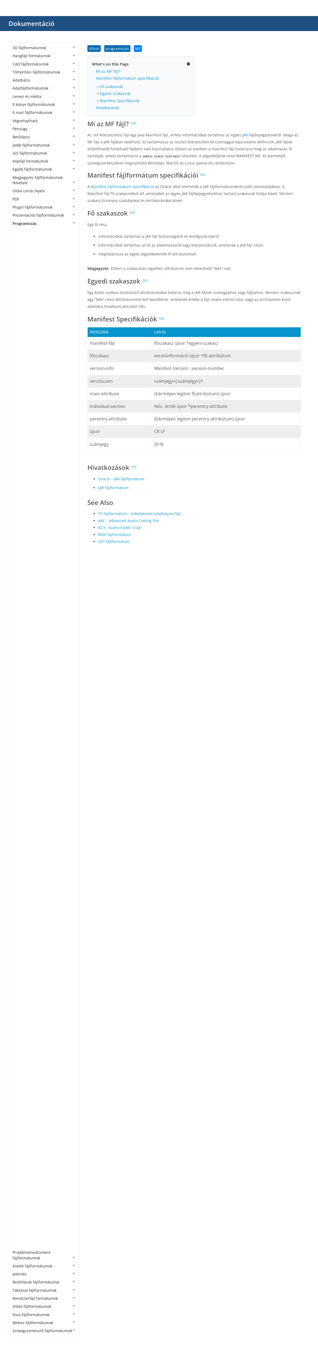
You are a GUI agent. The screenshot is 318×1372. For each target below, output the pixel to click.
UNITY (23, 1163)
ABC (21, 247)
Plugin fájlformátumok (44, 207)
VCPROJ (24, 1195)
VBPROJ (24, 1179)
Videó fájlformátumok (44, 1306)
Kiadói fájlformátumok (44, 1265)
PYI (20, 993)
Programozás (44, 223)
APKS (22, 336)
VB (20, 1171)
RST (21, 1074)
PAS (21, 928)
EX (20, 612)
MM (21, 879)
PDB (21, 944)
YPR (21, 1244)
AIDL (22, 296)
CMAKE (24, 523)
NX (20, 920)
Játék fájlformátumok (44, 145)
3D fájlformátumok (44, 47)
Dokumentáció (32, 23)
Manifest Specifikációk (119, 100)
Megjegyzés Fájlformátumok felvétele (44, 180)
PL (20, 968)
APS (21, 369)
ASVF (22, 433)
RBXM (23, 1049)
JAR (21, 766)
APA (21, 328)
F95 (21, 628)
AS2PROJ (25, 393)
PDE (21, 952)
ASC (21, 409)
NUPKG (24, 903)
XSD (21, 1219)
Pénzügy (44, 128)
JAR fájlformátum (113, 487)
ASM (22, 425)
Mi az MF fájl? (108, 71)
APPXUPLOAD (29, 361)
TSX (21, 1155)
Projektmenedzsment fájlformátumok (44, 1255)
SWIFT (23, 1122)
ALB (21, 304)
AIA (21, 288)
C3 (20, 466)
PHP (21, 960)
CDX (21, 498)
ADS (21, 271)
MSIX (22, 895)
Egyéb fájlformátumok (44, 169)
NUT (22, 912)
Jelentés (44, 1274)
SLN (21, 1114)
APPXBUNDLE (29, 352)
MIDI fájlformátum (114, 534)
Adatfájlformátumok (44, 88)
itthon (94, 48)
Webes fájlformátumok (44, 1322)
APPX (22, 344)
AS (20, 385)
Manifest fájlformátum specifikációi (127, 78)
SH (20, 1106)
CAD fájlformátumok (44, 64)
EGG (21, 596)
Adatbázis (44, 80)
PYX (21, 1017)
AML (22, 312)
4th (21, 239)
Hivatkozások (107, 107)
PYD (21, 984)
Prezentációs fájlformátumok (44, 215)
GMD (22, 652)
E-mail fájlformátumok (44, 112)
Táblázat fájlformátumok (44, 1290)
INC (21, 742)
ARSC (22, 377)
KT (20, 814)
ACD (21, 255)
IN (20, 733)
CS (20, 547)
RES (21, 1057)
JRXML (23, 790)
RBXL (22, 1041)
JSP (20, 798)
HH (20, 693)
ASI (21, 417)
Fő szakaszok (111, 86)
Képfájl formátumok (44, 161)
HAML (23, 685)
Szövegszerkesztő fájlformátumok (44, 1330)
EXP (21, 620)
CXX (21, 571)
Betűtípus (44, 136)
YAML (23, 1228)
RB (20, 1033)
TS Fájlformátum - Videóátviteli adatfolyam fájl (139, 513)
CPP (21, 539)
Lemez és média (44, 96)
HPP (21, 701)
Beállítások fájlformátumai (44, 1282)
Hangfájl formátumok (44, 55)
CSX (21, 563)
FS (20, 636)
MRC (22, 887)
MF (20, 863)
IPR (21, 758)
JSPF (21, 806)
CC (20, 482)
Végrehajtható (44, 120)
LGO (21, 823)
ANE (21, 320)
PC (20, 936)
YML (21, 1236)
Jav (20, 774)
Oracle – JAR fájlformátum (121, 478)
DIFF (21, 588)
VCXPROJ (25, 1203)
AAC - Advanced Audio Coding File (128, 520)
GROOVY (25, 669)
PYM (22, 1001)
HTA (21, 717)
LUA (21, 831)
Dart (22, 579)
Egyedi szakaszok (115, 93)
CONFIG (25, 531)
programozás (29, 231)
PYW (22, 1009)
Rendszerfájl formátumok (44, 1298)
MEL (21, 855)
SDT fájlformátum (114, 541)
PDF (44, 199)
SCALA (23, 1082)
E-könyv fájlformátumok (44, 104)
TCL (21, 1130)
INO (21, 750)
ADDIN (24, 263)
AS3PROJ (25, 401)
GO (21, 661)
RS (20, 1065)
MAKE (23, 847)
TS (20, 1146)
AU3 (21, 442)
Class (22, 515)
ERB (21, 604)
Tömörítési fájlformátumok (44, 72)
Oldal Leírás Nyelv (44, 190)
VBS (21, 1187)
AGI (21, 280)
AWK (22, 450)
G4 (20, 644)
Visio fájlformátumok (44, 1314)
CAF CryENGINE (31, 474)
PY (20, 976)
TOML (23, 1138)
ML (20, 871)
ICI (20, 725)
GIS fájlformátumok (44, 153)
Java (21, 782)
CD (20, 490)
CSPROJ (24, 555)
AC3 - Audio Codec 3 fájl (119, 527)
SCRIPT (24, 1098)
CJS (21, 506)
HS (20, 709)
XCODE (24, 1211)
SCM (22, 1090)
